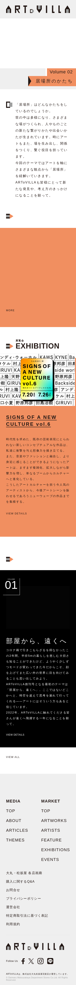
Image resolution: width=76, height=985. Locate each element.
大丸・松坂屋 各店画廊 (24, 873)
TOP (10, 811)
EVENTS (50, 859)
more (10, 310)
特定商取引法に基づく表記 (27, 915)
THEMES (15, 840)
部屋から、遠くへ (37, 641)
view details (16, 513)
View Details (15, 734)
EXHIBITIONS (55, 850)
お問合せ (13, 890)
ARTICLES (17, 830)
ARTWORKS (54, 820)
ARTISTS (50, 830)
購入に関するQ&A (20, 881)
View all (13, 757)
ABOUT (13, 820)
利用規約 (13, 924)
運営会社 (13, 907)
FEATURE (51, 840)
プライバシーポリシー (23, 898)
